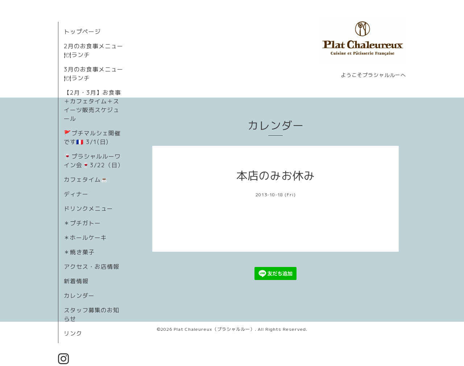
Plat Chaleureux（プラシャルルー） (214, 329)
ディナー (76, 194)
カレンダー (79, 296)
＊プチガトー (82, 223)
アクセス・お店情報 (91, 267)
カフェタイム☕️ (86, 180)
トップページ (82, 32)
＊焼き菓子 (79, 252)
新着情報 (76, 281)
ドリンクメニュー (88, 209)
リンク (73, 333)
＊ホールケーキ (85, 238)
